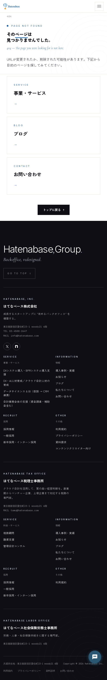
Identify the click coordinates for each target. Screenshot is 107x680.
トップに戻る (53, 210)
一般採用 (8, 436)
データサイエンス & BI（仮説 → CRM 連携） (26, 393)
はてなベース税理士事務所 (23, 480)
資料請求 (60, 442)
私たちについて (65, 390)
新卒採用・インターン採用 (19, 442)
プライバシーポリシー (69, 436)
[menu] (99, 6)
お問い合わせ (63, 396)
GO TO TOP (19, 273)
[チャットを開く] (95, 657)
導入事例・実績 (65, 370)
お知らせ (60, 377)
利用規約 (60, 429)
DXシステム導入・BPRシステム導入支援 (26, 372)
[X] (7, 346)
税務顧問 (8, 533)
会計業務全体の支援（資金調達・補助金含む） (26, 403)
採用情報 (8, 429)
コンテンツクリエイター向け (73, 448)
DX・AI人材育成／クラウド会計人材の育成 (26, 383)
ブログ (59, 383)
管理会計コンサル (14, 546)
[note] (16, 346)
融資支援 (8, 539)
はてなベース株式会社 (20, 306)
